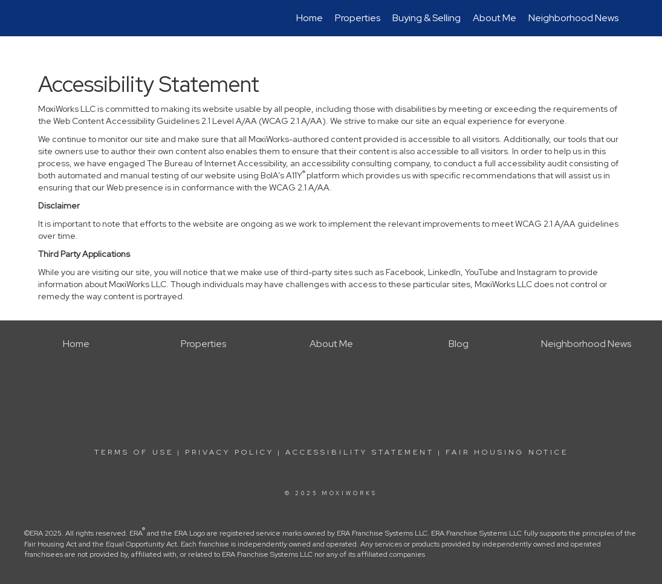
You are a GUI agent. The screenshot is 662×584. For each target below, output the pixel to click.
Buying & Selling (426, 17)
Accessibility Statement (359, 452)
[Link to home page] (44, 18)
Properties (357, 17)
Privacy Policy (229, 452)
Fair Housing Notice (507, 452)
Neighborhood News (573, 17)
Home (309, 17)
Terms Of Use (134, 452)
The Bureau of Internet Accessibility (216, 163)
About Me (494, 17)
